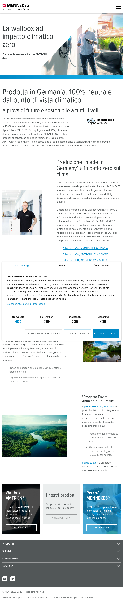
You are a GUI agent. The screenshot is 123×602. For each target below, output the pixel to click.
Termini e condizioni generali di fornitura (73, 598)
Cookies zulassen (105, 334)
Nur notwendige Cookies (44, 333)
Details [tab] (61, 265)
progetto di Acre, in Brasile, (99, 406)
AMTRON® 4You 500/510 (94, 260)
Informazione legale (12, 598)
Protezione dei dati (37, 598)
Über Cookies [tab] (101, 265)
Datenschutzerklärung (19, 304)
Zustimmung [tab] (22, 265)
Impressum (39, 304)
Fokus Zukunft (90, 462)
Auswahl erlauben (77, 334)
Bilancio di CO (71, 254)
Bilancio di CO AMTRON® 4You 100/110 (85, 248)
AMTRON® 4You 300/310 (94, 254)
